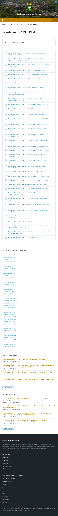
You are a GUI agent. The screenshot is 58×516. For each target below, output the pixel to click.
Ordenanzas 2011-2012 (9, 289)
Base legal (5, 463)
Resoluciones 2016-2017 (10, 326)
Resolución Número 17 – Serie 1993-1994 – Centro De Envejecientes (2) (27, 128)
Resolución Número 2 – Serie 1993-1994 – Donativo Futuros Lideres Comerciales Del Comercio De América (26, 59)
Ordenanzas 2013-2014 (9, 284)
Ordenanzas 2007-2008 (9, 298)
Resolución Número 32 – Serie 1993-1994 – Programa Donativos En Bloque (28, 204)
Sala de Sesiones (6, 466)
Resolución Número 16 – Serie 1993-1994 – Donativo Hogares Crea (26, 124)
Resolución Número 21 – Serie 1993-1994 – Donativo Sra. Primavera (26, 150)
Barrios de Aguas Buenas (8, 478)
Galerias (4, 484)
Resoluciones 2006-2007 (10, 349)
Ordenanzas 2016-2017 (9, 277)
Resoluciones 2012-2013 (10, 335)
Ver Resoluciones (8, 428)
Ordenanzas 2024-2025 (9, 259)
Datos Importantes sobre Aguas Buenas (12, 475)
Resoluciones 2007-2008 (10, 346)
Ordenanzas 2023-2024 (9, 261)
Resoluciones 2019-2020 (10, 319)
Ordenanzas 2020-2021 (9, 268)
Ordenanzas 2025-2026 (9, 257)
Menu (29, 20)
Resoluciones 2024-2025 (10, 307)
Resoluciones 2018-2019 (10, 321)
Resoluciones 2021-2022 (10, 314)
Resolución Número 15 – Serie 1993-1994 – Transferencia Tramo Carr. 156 (28, 119)
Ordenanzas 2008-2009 (9, 296)
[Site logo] (29, 11)
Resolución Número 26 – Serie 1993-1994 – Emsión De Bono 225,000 (26, 176)
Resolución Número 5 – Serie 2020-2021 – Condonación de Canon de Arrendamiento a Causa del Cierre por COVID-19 (24, 421)
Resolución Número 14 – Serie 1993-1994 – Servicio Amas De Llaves (26, 114)
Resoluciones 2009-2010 (10, 342)
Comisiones (5, 496)
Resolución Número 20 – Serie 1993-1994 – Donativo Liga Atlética (26, 146)
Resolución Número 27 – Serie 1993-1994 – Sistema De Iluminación (26, 180)
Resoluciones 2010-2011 (10, 339)
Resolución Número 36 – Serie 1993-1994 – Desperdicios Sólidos (25, 222)
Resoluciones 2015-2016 (10, 328)
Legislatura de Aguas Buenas (29, 14)
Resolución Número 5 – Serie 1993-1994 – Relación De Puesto (25, 70)
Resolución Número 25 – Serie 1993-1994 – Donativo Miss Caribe (25, 172)
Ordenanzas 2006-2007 (9, 300)
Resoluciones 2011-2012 (10, 337)
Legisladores (5, 460)
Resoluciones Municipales (32, 24)
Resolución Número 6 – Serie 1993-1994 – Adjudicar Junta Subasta (26, 74)
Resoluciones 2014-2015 (10, 330)
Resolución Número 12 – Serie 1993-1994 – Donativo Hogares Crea (26, 104)
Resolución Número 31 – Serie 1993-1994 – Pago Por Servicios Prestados (28, 198)
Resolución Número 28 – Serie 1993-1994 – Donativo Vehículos (25, 184)
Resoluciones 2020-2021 (10, 317)
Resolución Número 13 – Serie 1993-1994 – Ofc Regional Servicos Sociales (28, 109)
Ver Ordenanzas (8, 387)
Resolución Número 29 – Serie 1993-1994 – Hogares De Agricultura (26, 188)
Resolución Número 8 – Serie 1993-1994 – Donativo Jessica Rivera (26, 83)
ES (56, 2)
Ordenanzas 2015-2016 (9, 280)
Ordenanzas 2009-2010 (9, 293)
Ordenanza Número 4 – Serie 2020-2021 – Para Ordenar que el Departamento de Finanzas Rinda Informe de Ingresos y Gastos (28, 366)
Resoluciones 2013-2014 (10, 333)
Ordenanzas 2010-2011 (9, 291)
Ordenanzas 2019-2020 (9, 271)
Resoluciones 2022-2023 (10, 312)
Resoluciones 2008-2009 (10, 344)
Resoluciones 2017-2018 (10, 323)
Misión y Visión (6, 457)
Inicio (3, 24)
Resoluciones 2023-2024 (10, 310)
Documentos (5, 499)
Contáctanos (5, 502)
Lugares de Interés (7, 481)
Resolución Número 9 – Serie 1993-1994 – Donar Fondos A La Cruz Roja (27, 87)
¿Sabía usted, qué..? (7, 487)
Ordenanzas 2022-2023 (9, 264)
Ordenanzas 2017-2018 (9, 275)
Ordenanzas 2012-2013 (9, 287)
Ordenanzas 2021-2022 (9, 266)
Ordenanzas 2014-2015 (9, 282)
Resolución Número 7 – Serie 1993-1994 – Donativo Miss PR (24, 79)
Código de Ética (6, 469)
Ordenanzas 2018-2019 (9, 273)
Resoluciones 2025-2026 (10, 305)
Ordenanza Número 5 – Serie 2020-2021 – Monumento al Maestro (23, 359)
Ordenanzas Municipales (9, 255)
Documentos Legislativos (15, 24)
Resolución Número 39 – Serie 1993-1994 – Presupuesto (23, 237)
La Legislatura (6, 454)
